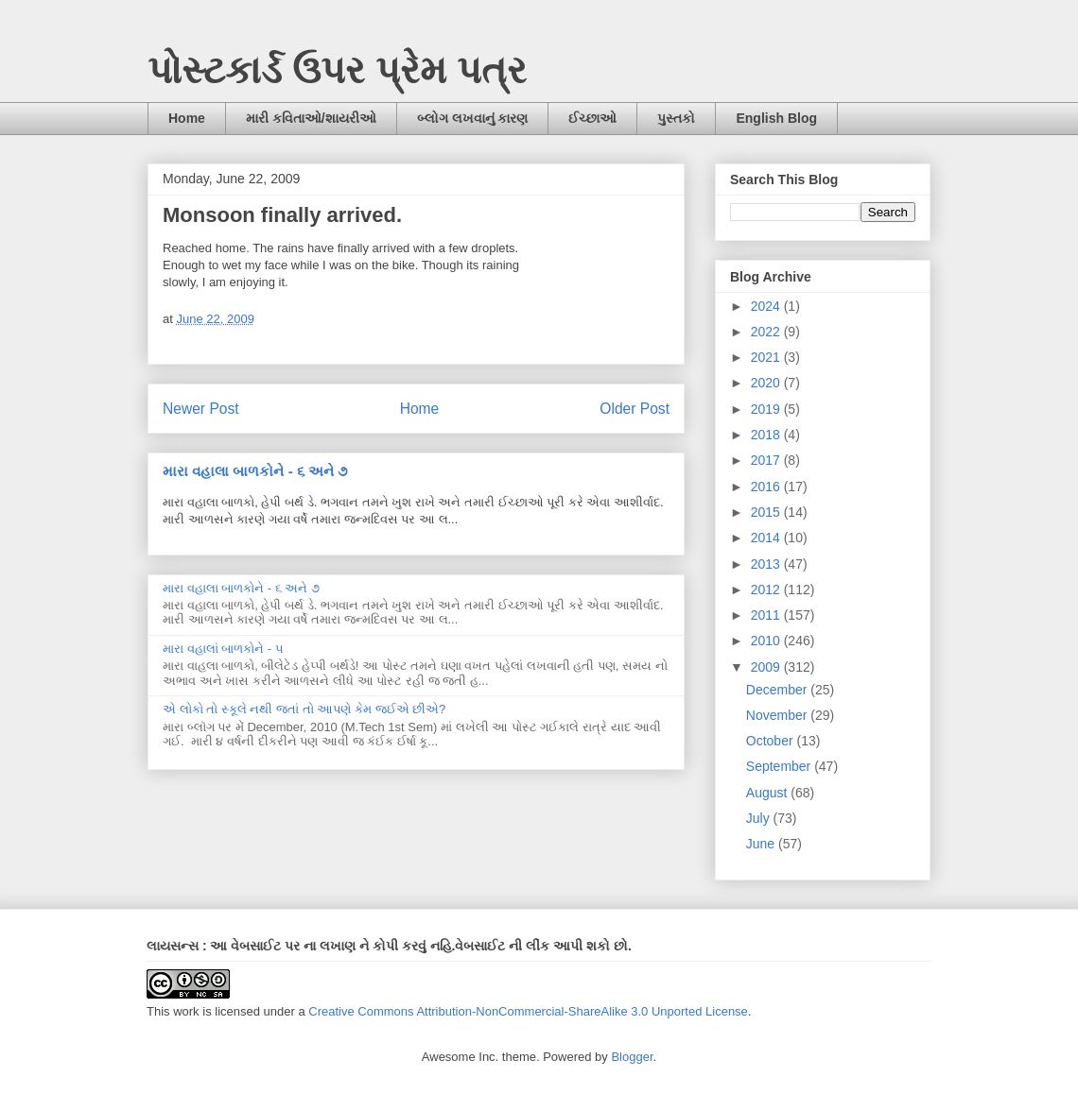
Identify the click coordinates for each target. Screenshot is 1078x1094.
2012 (767, 589)
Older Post (634, 409)
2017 (767, 460)
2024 (767, 306)
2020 (767, 382)
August (768, 792)
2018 (767, 434)
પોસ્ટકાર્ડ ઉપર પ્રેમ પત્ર (337, 70)
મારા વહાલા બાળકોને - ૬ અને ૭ (255, 471)
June (762, 843)
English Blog (776, 118)
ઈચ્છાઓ (592, 118)
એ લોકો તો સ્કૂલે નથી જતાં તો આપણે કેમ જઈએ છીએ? (304, 709)
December (778, 689)
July (760, 818)
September (780, 766)
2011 (767, 615)
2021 (767, 357)
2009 (767, 667)
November (778, 715)
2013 (767, 564)
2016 (767, 486)
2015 (767, 512)
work (186, 1011)
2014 (767, 537)
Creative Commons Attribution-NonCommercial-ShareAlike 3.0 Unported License (528, 1011)
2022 (767, 331)
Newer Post (201, 409)
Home (186, 118)
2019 (767, 409)
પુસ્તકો (676, 118)
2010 (767, 640)
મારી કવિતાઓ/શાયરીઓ (311, 118)
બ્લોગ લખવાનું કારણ (473, 118)
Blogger (631, 1057)
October (771, 740)
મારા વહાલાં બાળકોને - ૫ (223, 648)
